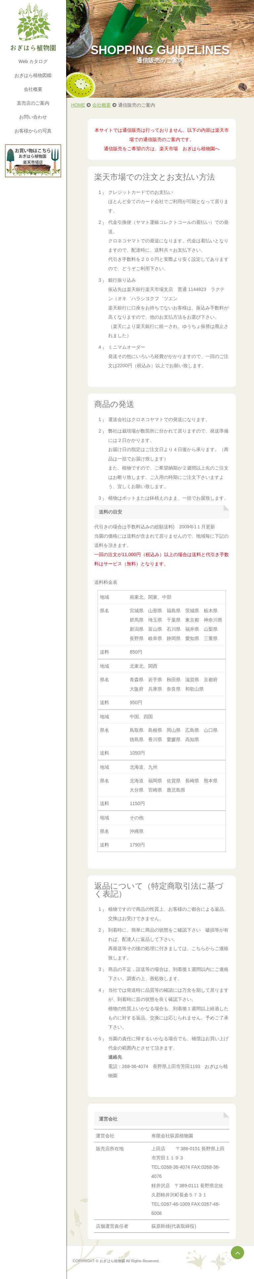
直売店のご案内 (33, 103)
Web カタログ (33, 61)
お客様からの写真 (33, 130)
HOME (78, 105)
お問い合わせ (33, 117)
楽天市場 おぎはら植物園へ (189, 148)
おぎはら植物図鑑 (33, 75)
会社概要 (33, 89)
